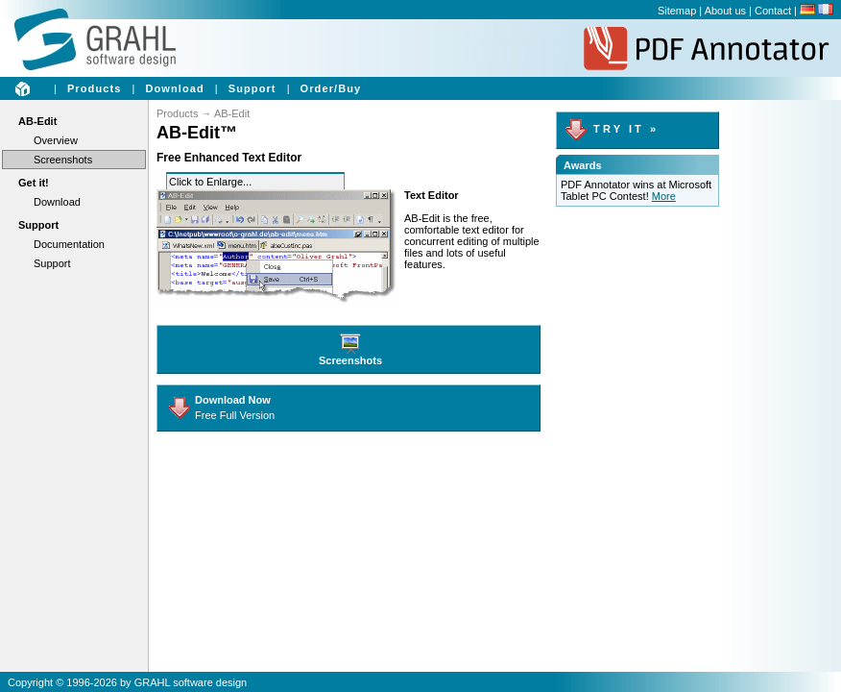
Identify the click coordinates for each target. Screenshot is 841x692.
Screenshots (63, 159)
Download (174, 88)
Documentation (69, 244)
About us (725, 10)
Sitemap (677, 10)
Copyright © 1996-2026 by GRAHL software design (127, 682)
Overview (56, 140)
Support (252, 88)
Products (94, 88)
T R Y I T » (610, 129)
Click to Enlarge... (210, 181)
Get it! (33, 182)
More (664, 196)
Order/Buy (331, 88)
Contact (773, 10)
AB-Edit (37, 121)
